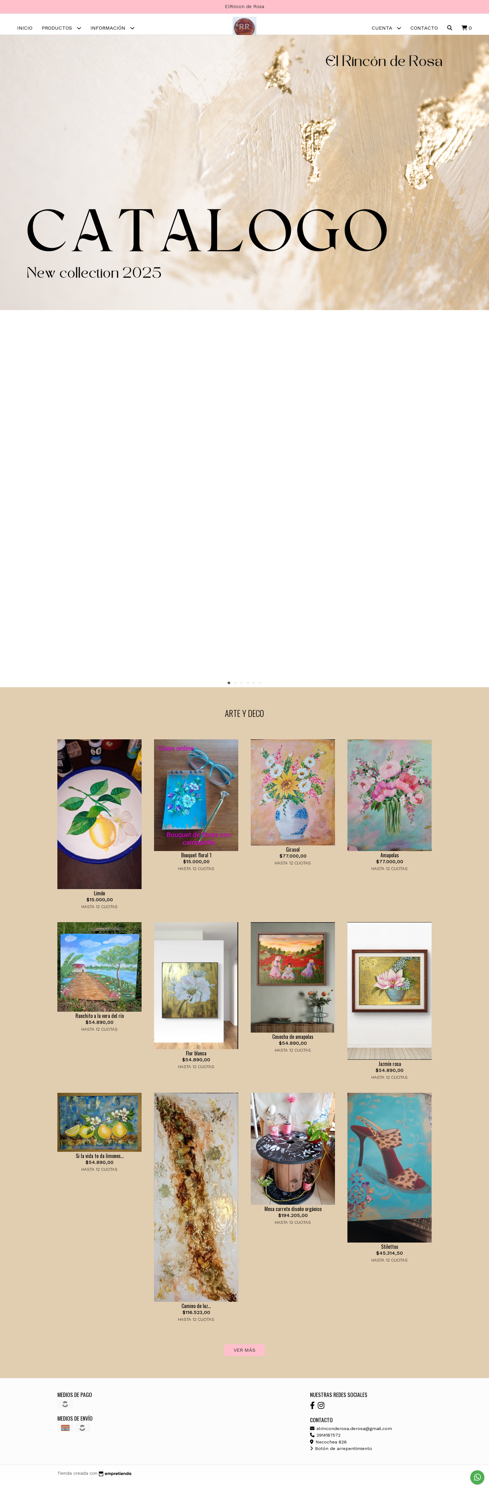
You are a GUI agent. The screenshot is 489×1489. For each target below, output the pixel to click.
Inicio (24, 28)
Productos (61, 28)
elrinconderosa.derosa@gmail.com (351, 1435)
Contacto (424, 28)
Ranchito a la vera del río (99, 1023)
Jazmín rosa (389, 1070)
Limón (99, 900)
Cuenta (386, 28)
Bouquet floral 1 (196, 862)
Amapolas (389, 862)
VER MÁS (244, 1357)
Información (112, 28)
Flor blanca (196, 1060)
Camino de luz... (196, 1312)
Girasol (293, 856)
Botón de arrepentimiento (341, 1455)
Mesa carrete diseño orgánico (293, 1215)
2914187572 (325, 1442)
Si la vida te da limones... (99, 1162)
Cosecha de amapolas (292, 1043)
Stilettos (389, 1254)
